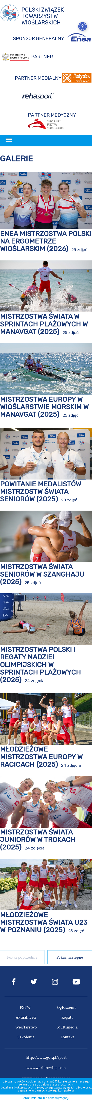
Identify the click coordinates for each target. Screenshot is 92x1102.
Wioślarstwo (26, 1027)
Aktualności (26, 1017)
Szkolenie (25, 1036)
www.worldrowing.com (46, 1067)
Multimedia (67, 1027)
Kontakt (67, 1036)
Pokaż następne (70, 957)
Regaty (67, 1017)
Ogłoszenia (66, 1007)
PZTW (25, 1007)
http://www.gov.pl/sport (46, 1057)
